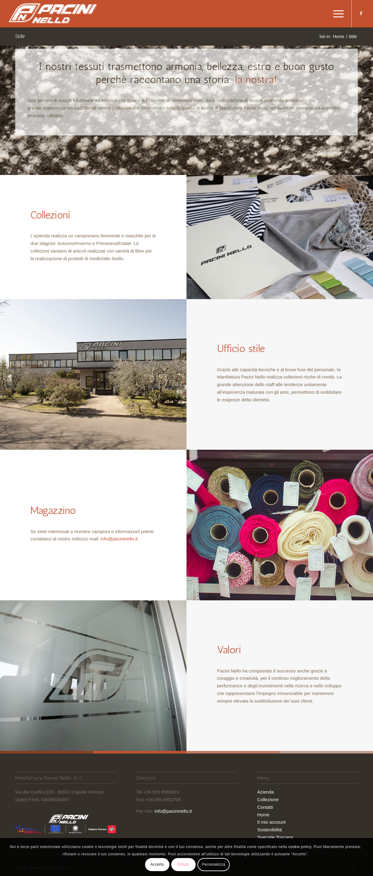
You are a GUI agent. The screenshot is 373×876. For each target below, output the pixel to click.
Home (263, 814)
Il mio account (271, 822)
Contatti (265, 807)
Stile (20, 36)
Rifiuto (183, 864)
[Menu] (336, 13)
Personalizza (213, 864)
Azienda (265, 791)
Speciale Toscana (275, 837)
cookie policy (299, 847)
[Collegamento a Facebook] (361, 13)
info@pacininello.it (119, 538)
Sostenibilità (269, 829)
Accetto (157, 864)
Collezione (268, 799)
